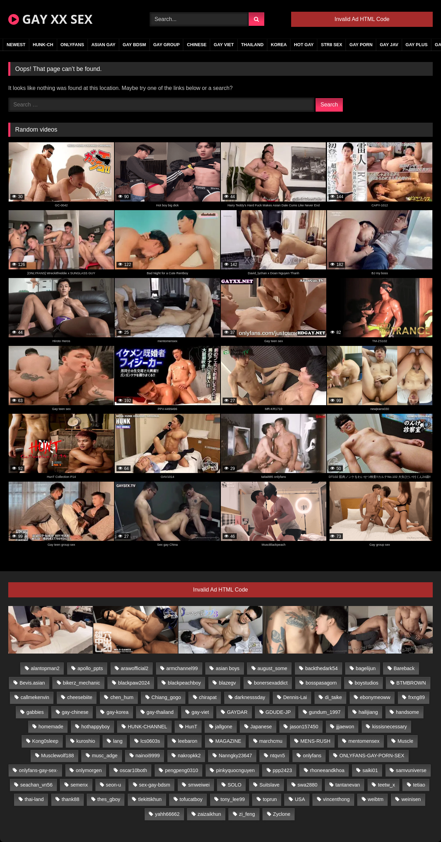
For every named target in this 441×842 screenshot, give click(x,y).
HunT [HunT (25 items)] (191, 726)
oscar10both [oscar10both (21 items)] (133, 770)
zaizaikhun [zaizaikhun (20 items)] (209, 814)
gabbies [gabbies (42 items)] (35, 712)
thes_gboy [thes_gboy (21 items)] (108, 799)
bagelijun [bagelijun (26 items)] (366, 668)
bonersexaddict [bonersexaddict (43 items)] (271, 683)
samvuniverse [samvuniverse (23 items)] (411, 770)
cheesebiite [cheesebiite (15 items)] (79, 697)
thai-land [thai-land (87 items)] (34, 799)
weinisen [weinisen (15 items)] (411, 799)
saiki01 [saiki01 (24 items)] (370, 770)
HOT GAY (304, 44)
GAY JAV (389, 44)
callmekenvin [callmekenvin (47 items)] (35, 697)
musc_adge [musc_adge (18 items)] (104, 755)
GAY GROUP (166, 44)
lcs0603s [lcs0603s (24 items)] (150, 741)
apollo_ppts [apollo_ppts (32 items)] (90, 668)
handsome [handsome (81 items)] (407, 712)
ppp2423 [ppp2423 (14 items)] (282, 770)
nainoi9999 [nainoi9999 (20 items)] (147, 755)
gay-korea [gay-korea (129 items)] (117, 712)
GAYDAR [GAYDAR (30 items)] (237, 712)
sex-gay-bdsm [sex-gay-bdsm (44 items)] (154, 785)
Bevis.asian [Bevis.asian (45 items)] (32, 683)
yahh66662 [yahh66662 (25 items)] (167, 814)
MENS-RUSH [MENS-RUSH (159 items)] (315, 741)
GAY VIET (224, 44)
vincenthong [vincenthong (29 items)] (336, 799)
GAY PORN (360, 44)
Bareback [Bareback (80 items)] (403, 668)
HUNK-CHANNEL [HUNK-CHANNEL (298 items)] (147, 726)
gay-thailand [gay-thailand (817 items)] (159, 712)
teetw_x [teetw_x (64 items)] (386, 785)
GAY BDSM (134, 44)
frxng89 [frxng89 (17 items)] (416, 697)
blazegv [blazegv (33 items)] (227, 683)
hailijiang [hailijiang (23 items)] (368, 712)
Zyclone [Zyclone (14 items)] (281, 814)
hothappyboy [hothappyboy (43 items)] (95, 726)
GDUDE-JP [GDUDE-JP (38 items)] (278, 712)
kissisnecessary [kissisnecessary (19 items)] (389, 726)
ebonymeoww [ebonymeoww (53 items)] (375, 697)
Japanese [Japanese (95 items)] (261, 726)
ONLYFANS (72, 44)
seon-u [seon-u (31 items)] (113, 785)
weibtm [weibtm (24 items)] (375, 799)
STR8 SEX (331, 44)
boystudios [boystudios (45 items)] (367, 683)
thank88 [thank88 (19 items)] (70, 799)
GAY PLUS (417, 44)
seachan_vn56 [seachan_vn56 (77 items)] (36, 785)
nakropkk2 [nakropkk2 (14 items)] (189, 755)
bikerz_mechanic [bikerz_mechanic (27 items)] (81, 683)
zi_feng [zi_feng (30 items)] (247, 814)
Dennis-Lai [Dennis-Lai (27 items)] (295, 697)
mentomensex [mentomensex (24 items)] (363, 741)
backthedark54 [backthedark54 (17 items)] (321, 668)
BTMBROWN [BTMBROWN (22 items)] (411, 683)
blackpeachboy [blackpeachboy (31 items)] (184, 683)
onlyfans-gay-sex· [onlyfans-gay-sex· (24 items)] (38, 770)
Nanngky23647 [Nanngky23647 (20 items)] (235, 755)
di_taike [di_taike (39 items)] (333, 697)
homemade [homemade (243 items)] (51, 726)
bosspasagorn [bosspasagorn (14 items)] (321, 683)
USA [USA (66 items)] (300, 799)
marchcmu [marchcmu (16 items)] (270, 741)
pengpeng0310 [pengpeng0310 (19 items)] (181, 770)
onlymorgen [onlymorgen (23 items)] (89, 770)
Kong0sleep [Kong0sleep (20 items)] (45, 741)
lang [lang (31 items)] (117, 741)
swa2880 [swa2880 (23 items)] (308, 785)
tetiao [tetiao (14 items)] (419, 785)
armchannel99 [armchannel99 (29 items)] (182, 668)
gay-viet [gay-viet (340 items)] (200, 712)
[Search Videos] (199, 19)
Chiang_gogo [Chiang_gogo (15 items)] (166, 697)
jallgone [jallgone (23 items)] (224, 726)
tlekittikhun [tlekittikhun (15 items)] (150, 799)
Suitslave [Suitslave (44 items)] (269, 785)
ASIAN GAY (103, 44)
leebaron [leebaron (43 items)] (187, 741)
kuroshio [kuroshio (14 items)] (85, 741)
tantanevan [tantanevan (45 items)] (347, 785)
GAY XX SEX (50, 19)
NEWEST (16, 44)
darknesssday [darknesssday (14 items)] (250, 697)
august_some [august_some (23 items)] (272, 668)
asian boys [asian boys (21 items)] (227, 668)
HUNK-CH (43, 44)
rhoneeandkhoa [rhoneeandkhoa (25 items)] (327, 770)
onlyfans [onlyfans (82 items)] (312, 755)
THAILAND (252, 44)
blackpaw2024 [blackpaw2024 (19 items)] (134, 683)
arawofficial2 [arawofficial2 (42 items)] (134, 668)
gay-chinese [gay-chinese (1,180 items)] (75, 712)
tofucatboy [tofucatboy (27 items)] (191, 799)
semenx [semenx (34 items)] (79, 785)
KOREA (279, 44)
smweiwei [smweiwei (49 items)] (198, 785)
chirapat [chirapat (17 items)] (207, 697)
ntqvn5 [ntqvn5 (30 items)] (277, 755)
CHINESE (196, 44)
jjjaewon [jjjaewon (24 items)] (345, 726)
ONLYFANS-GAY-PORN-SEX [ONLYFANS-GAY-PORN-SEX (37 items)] (371, 755)
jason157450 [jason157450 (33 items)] (304, 726)
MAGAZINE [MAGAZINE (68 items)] (228, 741)
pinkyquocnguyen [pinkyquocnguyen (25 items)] (235, 770)
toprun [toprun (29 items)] (270, 799)
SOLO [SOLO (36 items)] (235, 785)
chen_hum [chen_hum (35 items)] (121, 697)
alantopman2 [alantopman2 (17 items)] (45, 668)
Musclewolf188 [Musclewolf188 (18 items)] (57, 755)
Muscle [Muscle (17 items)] (405, 741)
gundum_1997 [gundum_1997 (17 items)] (324, 712)
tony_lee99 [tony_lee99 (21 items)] (232, 799)
